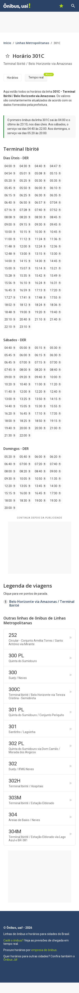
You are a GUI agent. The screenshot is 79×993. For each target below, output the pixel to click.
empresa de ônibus (44, 950)
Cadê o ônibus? (13, 940)
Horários (12, 77)
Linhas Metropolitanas (32, 43)
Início (7, 43)
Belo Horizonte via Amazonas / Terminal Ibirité (41, 603)
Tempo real (37, 76)
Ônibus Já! (10, 959)
